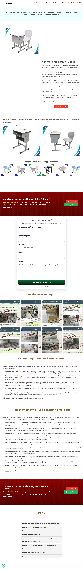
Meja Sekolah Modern (43, 567)
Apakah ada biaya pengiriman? (31, 503)
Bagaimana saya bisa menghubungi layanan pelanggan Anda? (39, 525)
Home (38, 3)
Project (55, 3)
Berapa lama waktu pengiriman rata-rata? (34, 499)
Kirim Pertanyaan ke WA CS (41, 251)
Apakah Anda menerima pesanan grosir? (33, 521)
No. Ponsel (41, 215)
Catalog (46, 3)
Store (79, 3)
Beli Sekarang (61, 75)
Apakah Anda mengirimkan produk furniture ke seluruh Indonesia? (40, 492)
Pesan (41, 238)
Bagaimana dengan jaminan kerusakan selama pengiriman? (39, 506)
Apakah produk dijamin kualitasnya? (32, 510)
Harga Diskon (71, 174)
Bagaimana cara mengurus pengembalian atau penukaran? (39, 514)
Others (63, 3)
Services (71, 3)
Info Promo (72, 170)
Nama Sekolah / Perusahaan (41, 198)
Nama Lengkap (41, 206)
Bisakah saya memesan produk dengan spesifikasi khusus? (38, 517)
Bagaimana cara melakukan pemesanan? (34, 496)
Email (41, 223)
